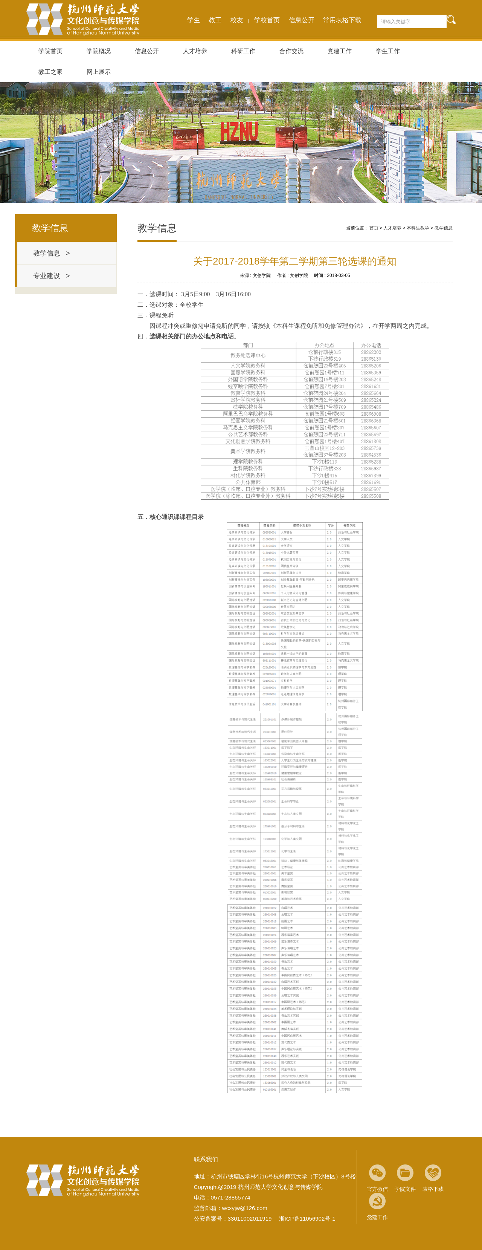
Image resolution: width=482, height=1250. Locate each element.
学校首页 (267, 20)
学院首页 (50, 51)
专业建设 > (51, 276)
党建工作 (340, 51)
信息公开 (301, 20)
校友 (236, 20)
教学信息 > (51, 253)
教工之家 (50, 72)
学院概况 (99, 51)
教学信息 (444, 228)
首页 (373, 228)
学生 (193, 20)
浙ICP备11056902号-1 (307, 1218)
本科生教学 (418, 228)
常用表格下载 (342, 20)
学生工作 (388, 51)
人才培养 (195, 51)
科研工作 (243, 51)
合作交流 (291, 51)
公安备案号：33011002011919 (233, 1218)
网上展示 (99, 72)
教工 (215, 20)
